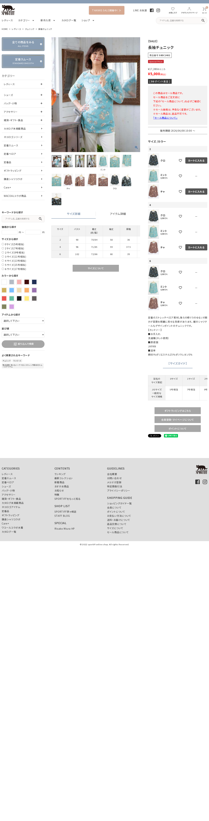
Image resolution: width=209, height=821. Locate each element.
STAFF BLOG (62, 515)
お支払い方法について (119, 515)
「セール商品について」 (165, 117)
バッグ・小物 (10, 103)
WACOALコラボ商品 (15, 196)
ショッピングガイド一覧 (119, 503)
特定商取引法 (114, 486)
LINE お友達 (140, 10)
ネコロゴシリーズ (13, 137)
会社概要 (112, 474)
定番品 (7, 162)
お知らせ (59, 490)
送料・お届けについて (118, 520)
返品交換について (117, 524)
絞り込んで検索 (23, 344)
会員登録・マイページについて (177, 419)
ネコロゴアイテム (11, 507)
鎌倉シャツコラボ (13, 179)
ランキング (60, 474)
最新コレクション (63, 478)
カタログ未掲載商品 (15, 128)
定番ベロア (10, 153)
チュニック (30, 28)
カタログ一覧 (9, 531)
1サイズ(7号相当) (14, 248)
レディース (16, 28)
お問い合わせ (114, 478)
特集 (56, 494)
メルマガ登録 (114, 482)
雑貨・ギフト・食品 (13, 120)
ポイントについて (178, 428)
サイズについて (96, 268)
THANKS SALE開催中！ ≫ (106, 10)
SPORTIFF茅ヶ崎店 (65, 511)
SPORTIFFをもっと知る (67, 498)
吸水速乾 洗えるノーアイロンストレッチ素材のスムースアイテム (22, 366)
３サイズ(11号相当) (15, 256)
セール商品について (118, 532)
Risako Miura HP (64, 528)
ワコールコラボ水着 (12, 527)
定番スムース (11, 145)
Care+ (7, 187)
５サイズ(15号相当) (15, 265)
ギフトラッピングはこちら (177, 410)
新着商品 (59, 482)
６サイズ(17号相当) (15, 269)
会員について (114, 507)
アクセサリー (10, 111)
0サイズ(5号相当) (14, 244)
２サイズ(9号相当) (15, 252)
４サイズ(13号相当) (15, 260)
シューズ (8, 95)
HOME (5, 28)
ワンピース (17, 360)
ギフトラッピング (12, 170)
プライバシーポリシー (118, 490)
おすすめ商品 (61, 486)
